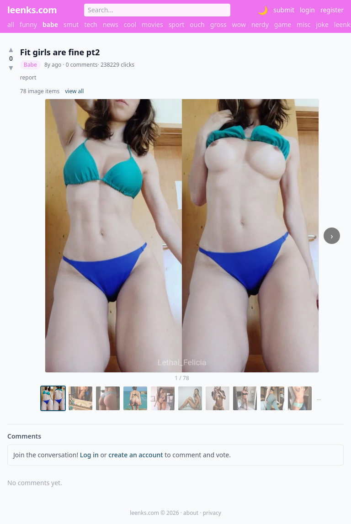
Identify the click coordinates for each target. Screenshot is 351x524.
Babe (30, 65)
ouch (197, 24)
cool (130, 24)
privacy (212, 513)
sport (177, 24)
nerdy (260, 24)
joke (322, 24)
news (110, 24)
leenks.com (32, 10)
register (332, 9)
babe (50, 24)
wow (239, 24)
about (190, 513)
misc (303, 24)
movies (152, 24)
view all (74, 91)
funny (28, 24)
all (10, 24)
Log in (89, 454)
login (307, 9)
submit (283, 9)
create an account (135, 454)
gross (218, 24)
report (28, 77)
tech (90, 24)
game (282, 24)
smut (71, 24)
